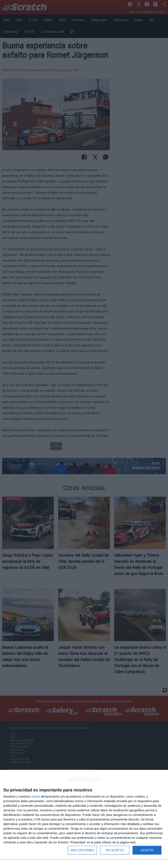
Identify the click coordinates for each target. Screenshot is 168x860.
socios (35, 796)
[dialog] (84, 815)
